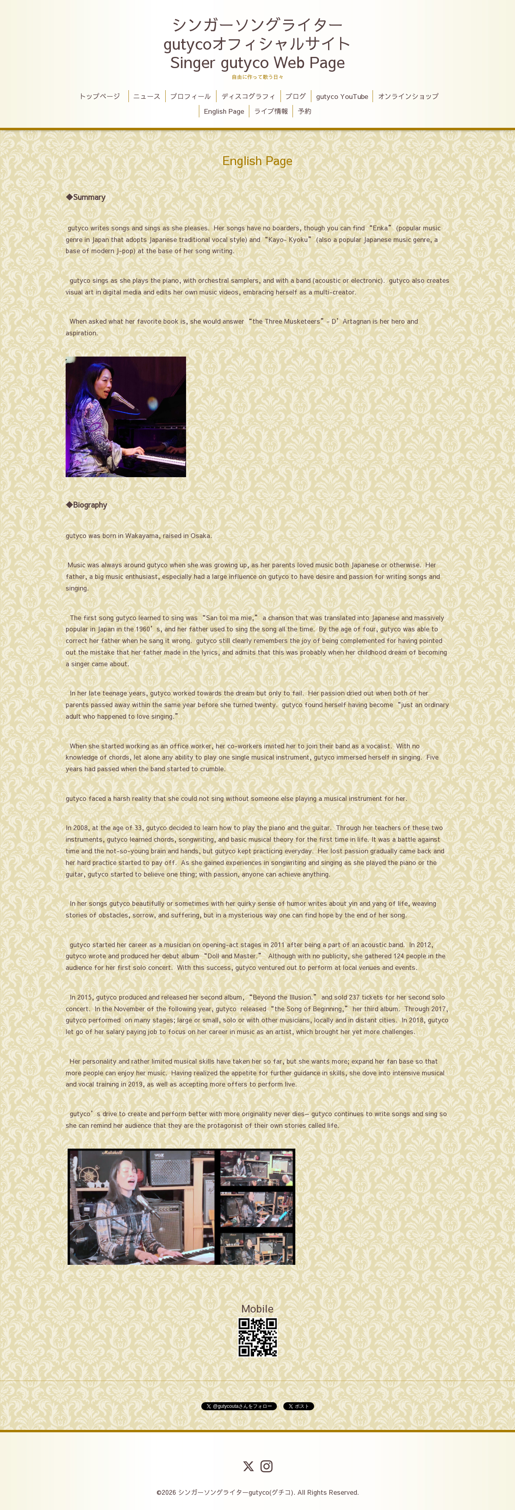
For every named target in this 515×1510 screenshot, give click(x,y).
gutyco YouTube (342, 96)
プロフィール (190, 96)
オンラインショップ (408, 96)
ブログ (296, 96)
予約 (304, 111)
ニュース (146, 96)
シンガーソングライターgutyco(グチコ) (235, 1492)
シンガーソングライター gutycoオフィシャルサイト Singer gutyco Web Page (257, 43)
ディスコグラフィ (248, 96)
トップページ (103, 96)
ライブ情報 (271, 111)
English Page (224, 111)
